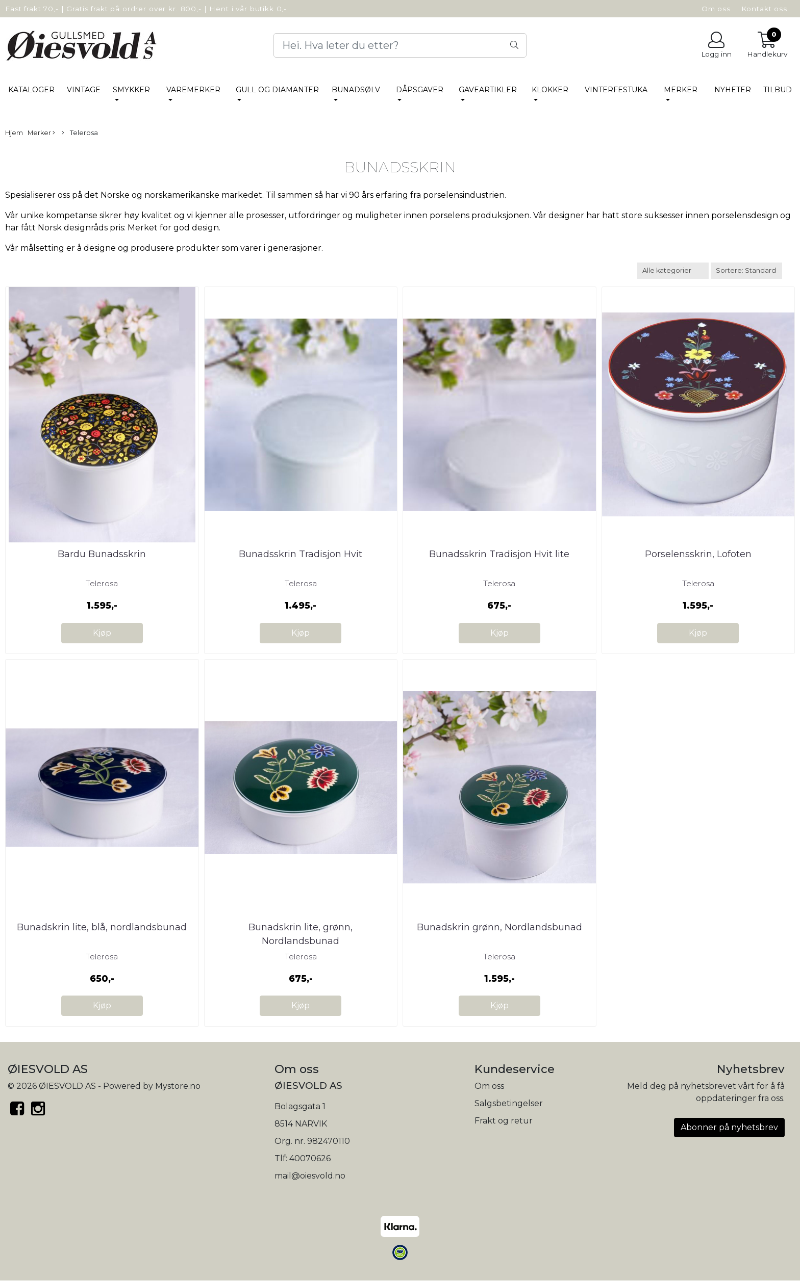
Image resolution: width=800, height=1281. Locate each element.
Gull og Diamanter (277, 89)
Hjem (14, 133)
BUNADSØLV (356, 89)
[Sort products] (746, 270)
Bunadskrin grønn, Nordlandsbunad (499, 927)
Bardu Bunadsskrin (102, 554)
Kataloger (31, 89)
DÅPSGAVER (419, 89)
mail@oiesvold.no (309, 1176)
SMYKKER (131, 89)
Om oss (716, 9)
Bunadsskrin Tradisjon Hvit (300, 554)
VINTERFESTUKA (616, 89)
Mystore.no (178, 1086)
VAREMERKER (193, 89)
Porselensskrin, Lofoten (698, 554)
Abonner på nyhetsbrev (729, 1127)
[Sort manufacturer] (673, 270)
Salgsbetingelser (508, 1103)
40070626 (310, 1158)
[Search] (400, 45)
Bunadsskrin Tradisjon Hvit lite (499, 554)
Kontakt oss (764, 9)
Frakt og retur (503, 1121)
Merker (680, 89)
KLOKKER (550, 89)
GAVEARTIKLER (488, 89)
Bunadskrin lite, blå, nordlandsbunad (102, 927)
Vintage (84, 89)
